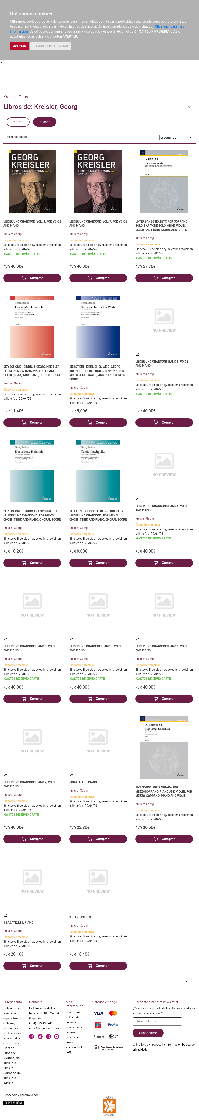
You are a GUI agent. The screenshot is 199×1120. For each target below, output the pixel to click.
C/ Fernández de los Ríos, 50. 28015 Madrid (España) (44, 1013)
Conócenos (73, 1012)
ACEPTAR (19, 46)
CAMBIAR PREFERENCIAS (51, 46)
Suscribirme (148, 1033)
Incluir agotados (17, 136)
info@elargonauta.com (44, 1028)
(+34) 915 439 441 (41, 1023)
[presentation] (164, 1062)
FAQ (68, 1052)
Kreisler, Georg (12, 234)
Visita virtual (74, 1047)
